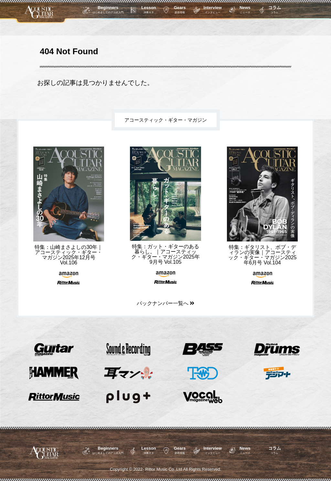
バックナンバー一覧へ (165, 303)
